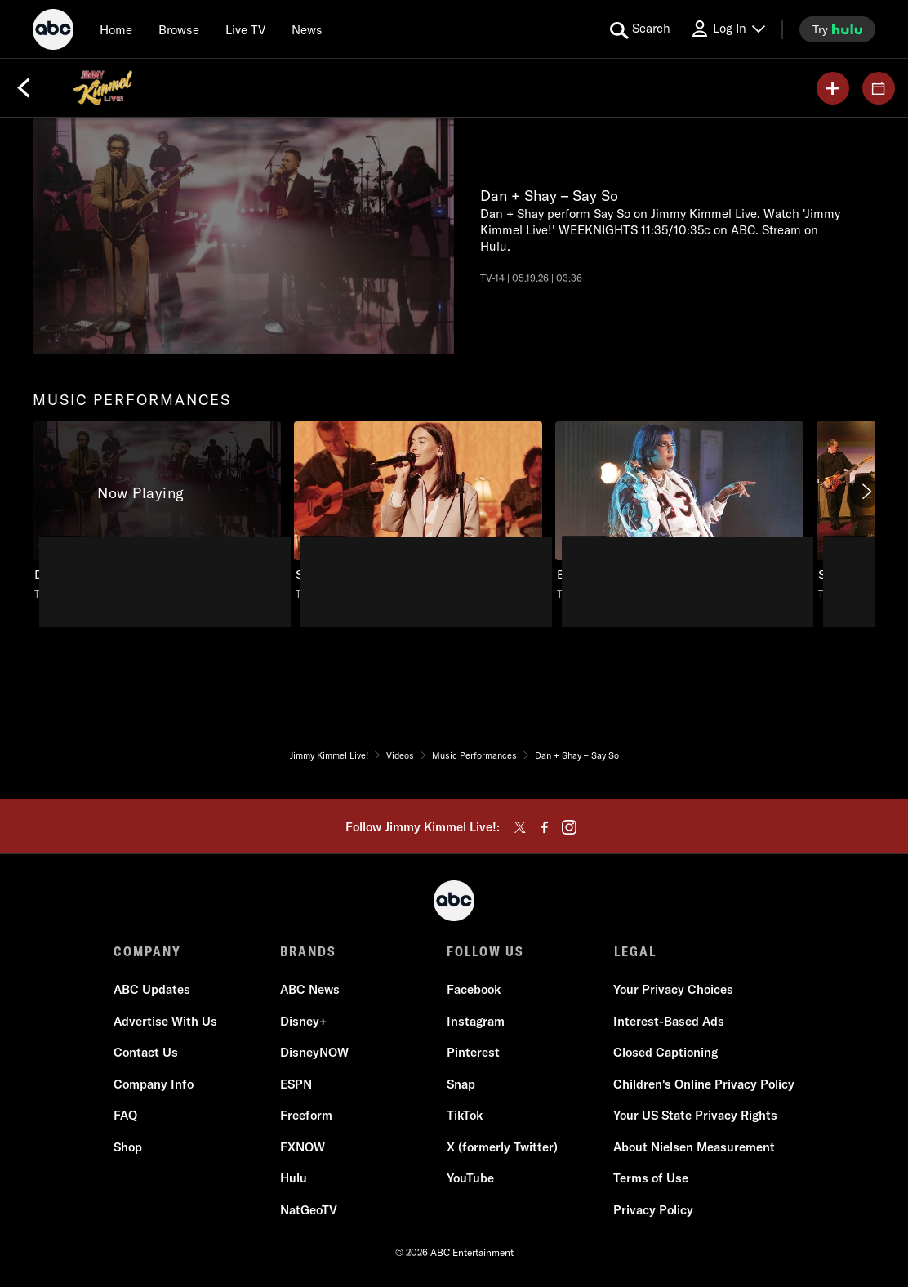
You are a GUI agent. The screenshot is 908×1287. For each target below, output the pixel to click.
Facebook (474, 990)
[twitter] (520, 827)
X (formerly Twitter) (502, 1147)
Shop (128, 1147)
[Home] (116, 29)
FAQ (125, 1116)
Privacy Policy (653, 1210)
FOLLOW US (485, 951)
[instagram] (569, 827)
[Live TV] (245, 29)
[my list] (833, 88)
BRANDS (308, 951)
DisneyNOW (314, 1053)
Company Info (154, 1084)
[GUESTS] (878, 88)
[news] (307, 29)
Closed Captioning (665, 1053)
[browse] (178, 29)
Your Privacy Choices (673, 990)
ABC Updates (152, 990)
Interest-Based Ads (668, 1021)
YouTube (470, 1179)
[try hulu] (837, 29)
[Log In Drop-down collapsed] (727, 29)
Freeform (306, 1116)
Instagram (476, 1021)
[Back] (23, 88)
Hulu (293, 1179)
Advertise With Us (165, 1021)
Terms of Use (650, 1179)
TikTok (465, 1116)
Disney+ (303, 1021)
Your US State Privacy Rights (695, 1116)
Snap (461, 1084)
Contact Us (146, 1053)
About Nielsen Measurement (694, 1147)
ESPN (296, 1084)
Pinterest (473, 1053)
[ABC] (53, 32)
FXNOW (302, 1147)
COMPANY (147, 951)
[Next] (865, 491)
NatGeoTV (308, 1210)
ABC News (310, 990)
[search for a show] (640, 29)
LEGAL (634, 951)
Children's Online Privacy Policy (703, 1084)
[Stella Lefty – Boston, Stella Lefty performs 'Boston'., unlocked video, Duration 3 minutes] (418, 511)
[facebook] (544, 827)
